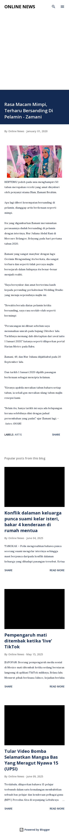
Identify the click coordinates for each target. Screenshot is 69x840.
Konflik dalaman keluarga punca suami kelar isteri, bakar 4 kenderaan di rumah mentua (32, 521)
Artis (18, 434)
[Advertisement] (34, 53)
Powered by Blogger (34, 829)
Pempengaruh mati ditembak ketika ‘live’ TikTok (28, 641)
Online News (19, 6)
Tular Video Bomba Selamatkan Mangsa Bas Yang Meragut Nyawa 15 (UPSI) (31, 760)
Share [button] (56, 434)
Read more (57, 570)
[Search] (53, 6)
